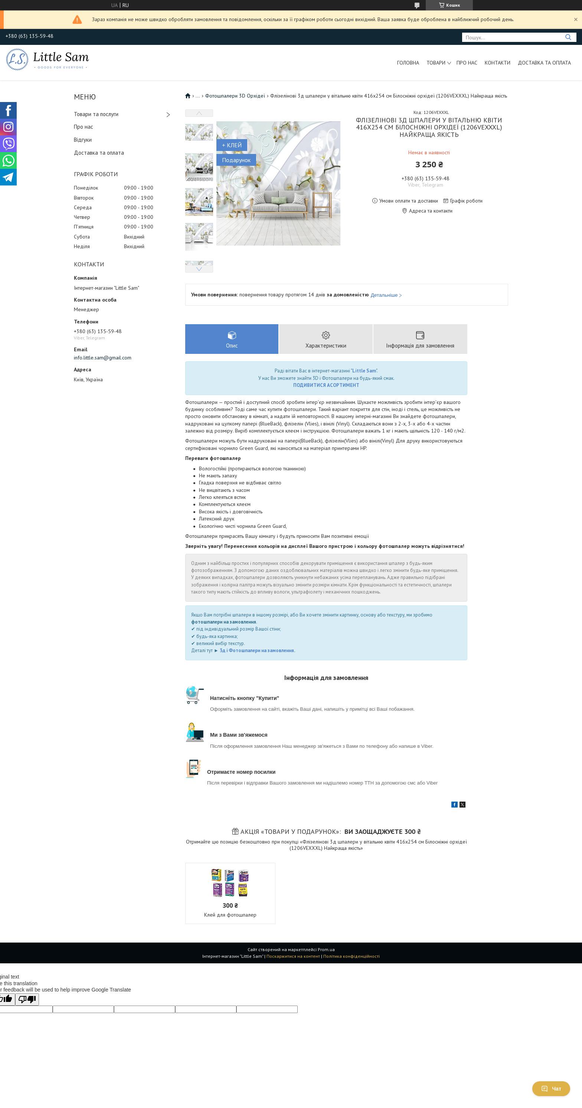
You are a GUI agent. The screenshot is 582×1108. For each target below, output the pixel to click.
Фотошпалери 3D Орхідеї (235, 95)
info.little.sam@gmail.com (102, 357)
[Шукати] (568, 37)
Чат (551, 1088)
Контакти (497, 62)
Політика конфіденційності (351, 956)
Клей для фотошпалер (230, 915)
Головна (408, 62)
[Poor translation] (27, 1000)
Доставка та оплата (544, 62)
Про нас (467, 62)
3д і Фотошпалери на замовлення (257, 651)
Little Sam (364, 371)
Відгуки (83, 139)
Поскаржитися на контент (293, 956)
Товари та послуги (96, 114)
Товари (435, 62)
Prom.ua (326, 950)
